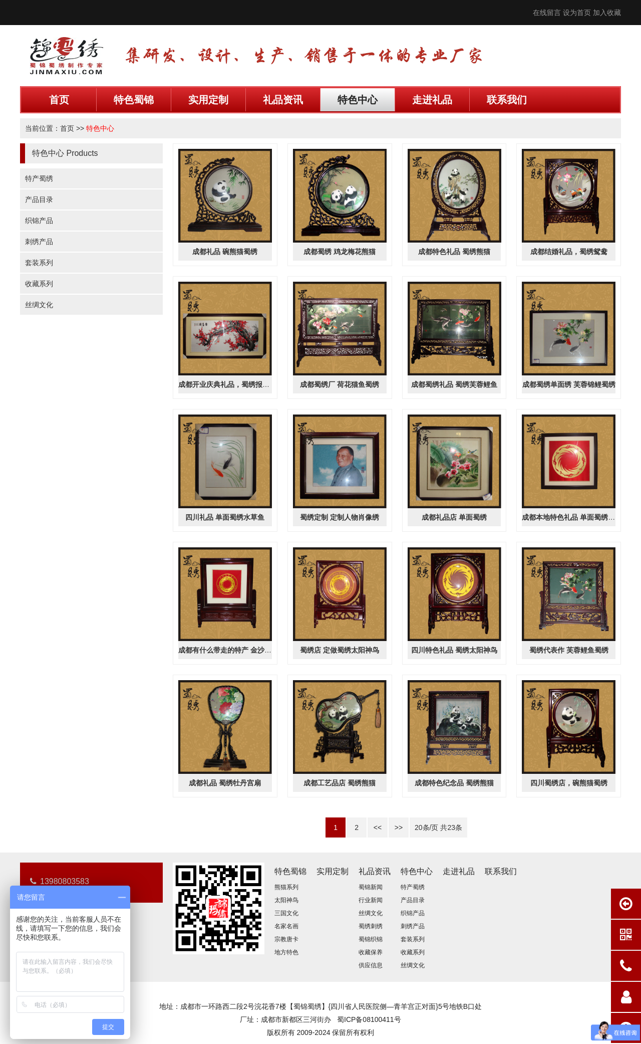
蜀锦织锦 (371, 939)
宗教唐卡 (286, 939)
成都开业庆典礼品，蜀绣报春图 (227, 384)
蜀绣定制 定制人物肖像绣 (339, 517)
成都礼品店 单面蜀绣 (454, 517)
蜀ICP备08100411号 (369, 1019)
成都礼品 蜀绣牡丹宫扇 (225, 783)
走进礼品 (432, 99)
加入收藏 (607, 13)
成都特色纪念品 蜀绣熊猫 (454, 783)
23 (451, 827)
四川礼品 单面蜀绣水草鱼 (224, 517)
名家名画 (286, 926)
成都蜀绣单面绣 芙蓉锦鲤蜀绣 (568, 384)
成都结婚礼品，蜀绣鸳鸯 (568, 252)
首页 (59, 99)
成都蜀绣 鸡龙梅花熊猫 (339, 252)
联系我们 (507, 99)
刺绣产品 (39, 242)
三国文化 (286, 913)
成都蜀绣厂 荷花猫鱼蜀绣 (339, 384)
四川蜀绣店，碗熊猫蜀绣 (568, 783)
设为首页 (577, 13)
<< (378, 827)
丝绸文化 (39, 305)
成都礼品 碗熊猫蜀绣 (224, 252)
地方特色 (286, 952)
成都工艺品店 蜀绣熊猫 (339, 783)
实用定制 (208, 99)
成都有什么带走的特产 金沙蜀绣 (228, 650)
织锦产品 (39, 221)
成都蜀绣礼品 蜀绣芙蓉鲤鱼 (454, 384)
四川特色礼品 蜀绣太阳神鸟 (454, 650)
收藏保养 (371, 952)
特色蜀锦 (134, 99)
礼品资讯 (283, 99)
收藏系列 (39, 284)
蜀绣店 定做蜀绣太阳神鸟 (339, 650)
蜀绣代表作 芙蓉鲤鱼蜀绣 (568, 650)
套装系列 (39, 263)
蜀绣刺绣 (371, 926)
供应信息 (371, 965)
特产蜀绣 (39, 178)
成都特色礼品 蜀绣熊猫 (454, 252)
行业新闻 (371, 900)
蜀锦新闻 (371, 887)
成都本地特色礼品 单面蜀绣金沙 (572, 517)
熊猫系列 (286, 887)
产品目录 (39, 199)
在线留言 (547, 13)
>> (399, 827)
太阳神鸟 (286, 900)
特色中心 (358, 99)
